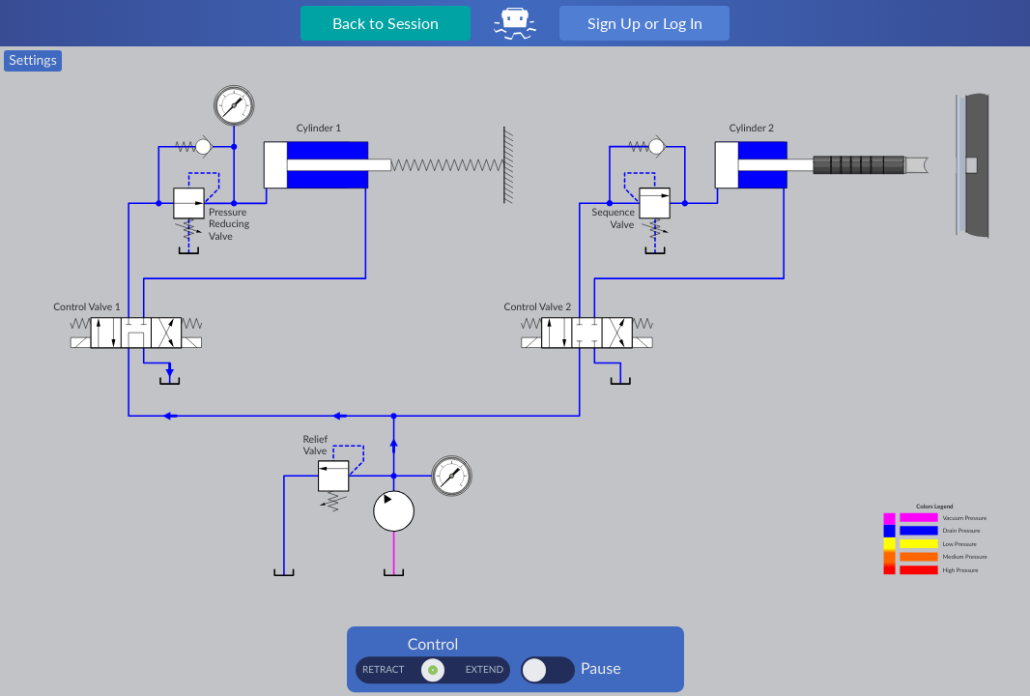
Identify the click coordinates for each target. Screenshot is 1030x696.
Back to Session (385, 23)
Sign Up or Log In (644, 23)
